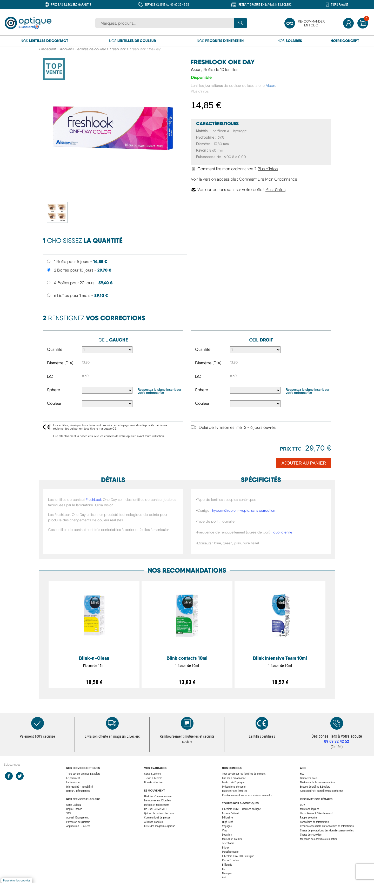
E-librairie (227, 817)
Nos (44, 41)
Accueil (65, 49)
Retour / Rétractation (78, 791)
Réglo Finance (74, 809)
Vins (224, 830)
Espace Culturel (230, 813)
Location (227, 834)
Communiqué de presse (157, 817)
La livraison (72, 782)
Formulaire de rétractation (314, 822)
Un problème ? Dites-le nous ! (316, 813)
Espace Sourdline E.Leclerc (315, 786)
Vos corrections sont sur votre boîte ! (238, 189)
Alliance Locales (153, 822)
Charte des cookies (311, 834)
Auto (224, 877)
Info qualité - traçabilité (79, 786)
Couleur (54, 403)
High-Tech (227, 822)
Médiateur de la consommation (317, 782)
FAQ (302, 773)
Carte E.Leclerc (152, 773)
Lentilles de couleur (90, 49)
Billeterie (227, 864)
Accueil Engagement (77, 817)
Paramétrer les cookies (16, 880)
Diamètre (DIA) (60, 362)
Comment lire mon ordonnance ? (234, 168)
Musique (227, 873)
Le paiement (73, 778)
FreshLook (118, 49)
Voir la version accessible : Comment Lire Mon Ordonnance (244, 179)
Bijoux (225, 847)
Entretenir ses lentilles (234, 791)
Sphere (53, 389)
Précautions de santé (233, 786)
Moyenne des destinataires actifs (318, 839)
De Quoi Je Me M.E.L (156, 809)
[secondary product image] (58, 212)
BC (50, 376)
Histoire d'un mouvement (158, 796)
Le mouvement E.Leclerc (157, 800)
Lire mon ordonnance (234, 778)
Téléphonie (228, 843)
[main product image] (113, 129)
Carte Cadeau (73, 805)
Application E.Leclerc (78, 826)
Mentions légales (309, 809)
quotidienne (282, 532)
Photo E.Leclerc (231, 860)
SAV (68, 813)
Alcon (270, 85)
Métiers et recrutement (156, 805)
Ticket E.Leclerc (153, 778)
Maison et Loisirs (232, 839)
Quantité (54, 349)
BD (223, 869)
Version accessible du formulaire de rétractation (327, 826)
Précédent (47, 49)
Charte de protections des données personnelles (327, 830)
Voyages (227, 826)
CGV (302, 805)
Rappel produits (308, 817)
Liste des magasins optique (159, 826)
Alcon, (214, 69)
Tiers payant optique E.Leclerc (83, 773)
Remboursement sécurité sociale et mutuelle (247, 795)
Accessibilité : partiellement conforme (321, 791)
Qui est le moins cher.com (159, 813)
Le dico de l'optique (233, 782)
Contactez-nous (308, 778)
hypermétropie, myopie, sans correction (243, 510)
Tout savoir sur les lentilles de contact (243, 773)
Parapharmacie (230, 851)
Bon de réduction (153, 782)
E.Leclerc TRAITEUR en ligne (238, 856)
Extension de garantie (78, 822)
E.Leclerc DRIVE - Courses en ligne (241, 809)
